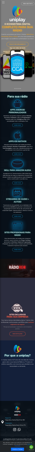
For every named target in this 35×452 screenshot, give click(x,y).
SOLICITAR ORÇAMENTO (17, 44)
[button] (14, 88)
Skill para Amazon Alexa (17, 170)
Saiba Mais (17, 125)
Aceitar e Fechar (17, 449)
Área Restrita (28, 3)
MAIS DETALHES (17, 334)
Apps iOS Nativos (17, 141)
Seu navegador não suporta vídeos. (17, 64)
